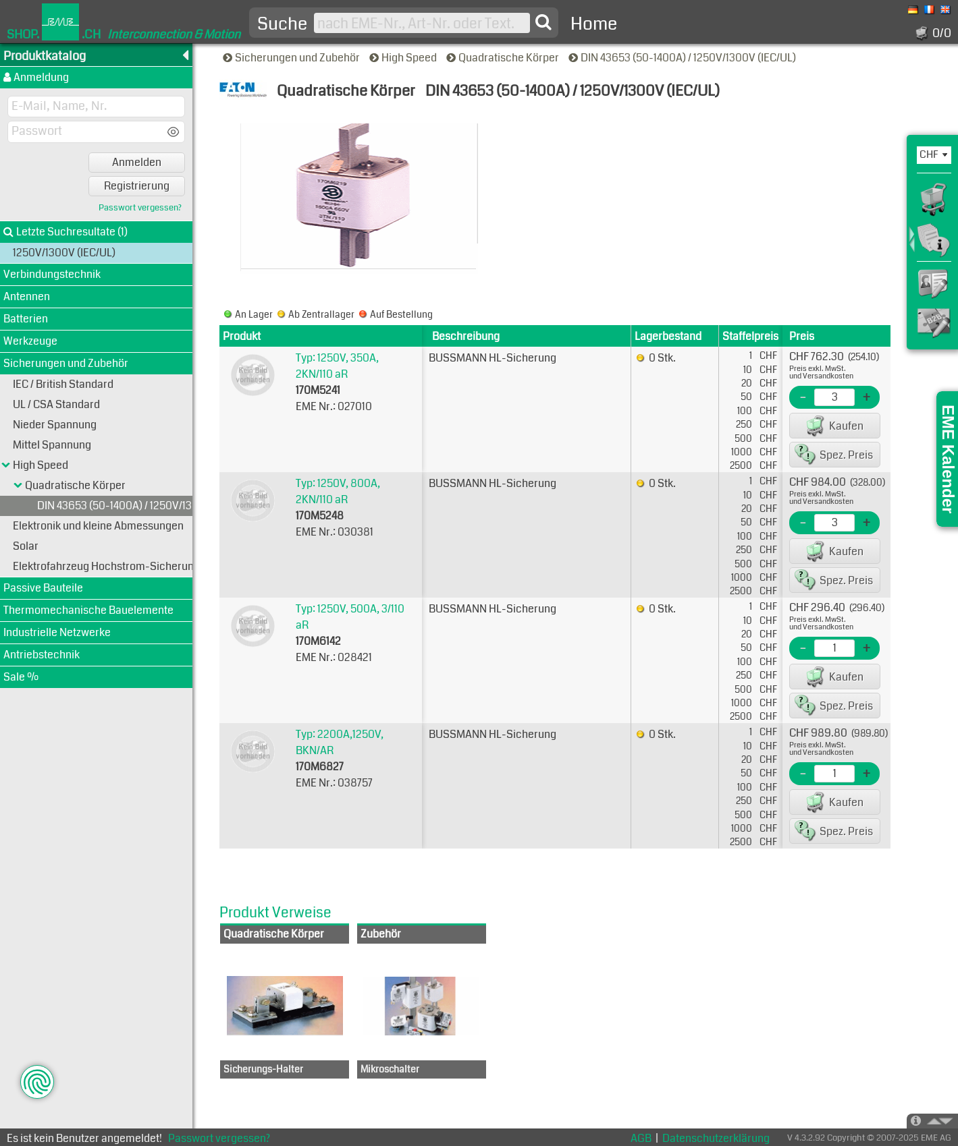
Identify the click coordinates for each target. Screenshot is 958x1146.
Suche (282, 24)
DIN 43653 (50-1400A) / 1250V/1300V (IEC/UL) (683, 57)
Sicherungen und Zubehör (292, 57)
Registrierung (136, 186)
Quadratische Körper (503, 57)
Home (593, 23)
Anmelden (136, 162)
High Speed (404, 57)
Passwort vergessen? (140, 208)
